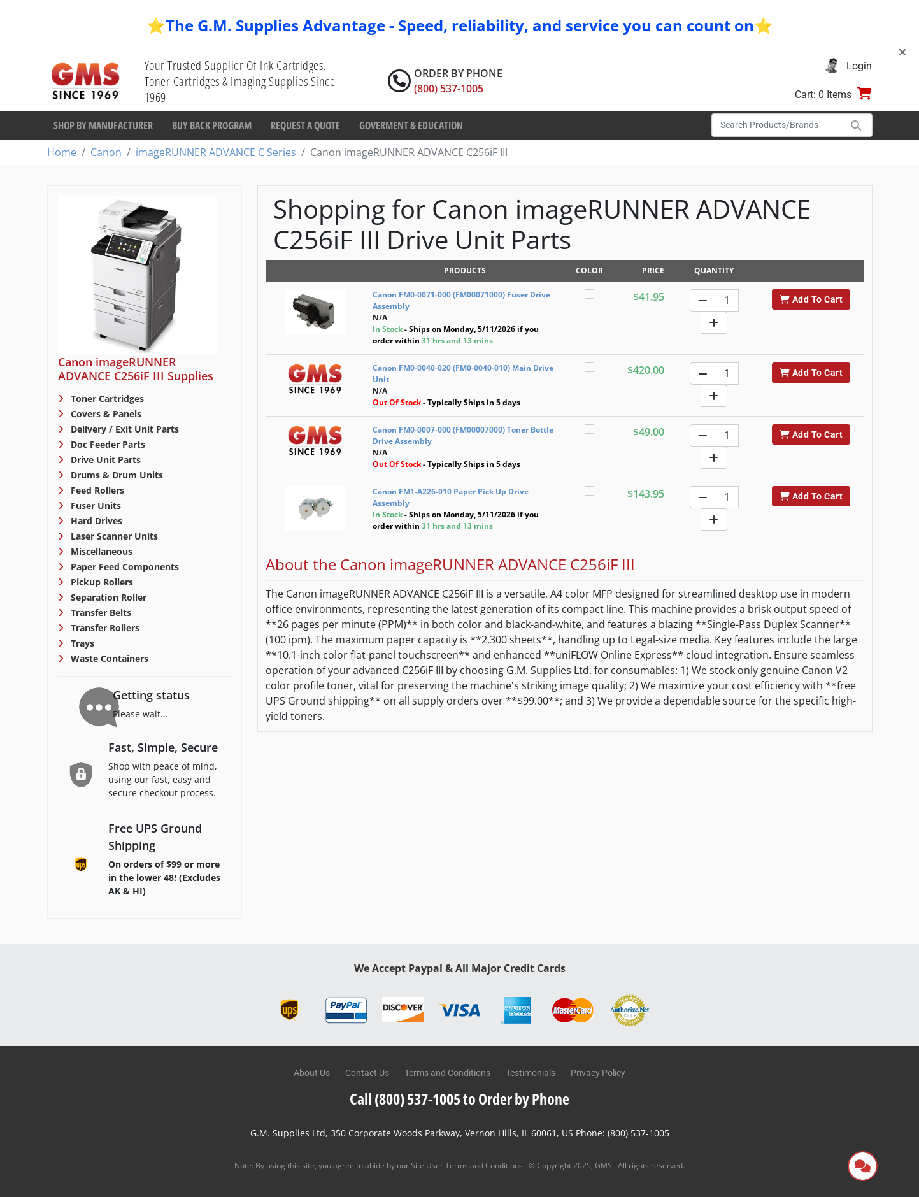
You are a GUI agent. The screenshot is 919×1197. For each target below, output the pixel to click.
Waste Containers (108, 658)
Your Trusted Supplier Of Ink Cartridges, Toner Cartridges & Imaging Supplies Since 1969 (240, 81)
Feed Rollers (96, 490)
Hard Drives (95, 521)
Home (61, 152)
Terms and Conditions (447, 1073)
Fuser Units (94, 505)
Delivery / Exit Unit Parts (123, 429)
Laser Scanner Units (113, 536)
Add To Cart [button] (811, 299)
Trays (81, 643)
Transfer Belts (99, 612)
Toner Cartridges (106, 398)
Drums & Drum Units (115, 475)
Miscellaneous (100, 551)
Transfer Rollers (103, 628)
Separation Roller (107, 597)
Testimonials (530, 1073)
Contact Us (367, 1073)
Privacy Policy (598, 1073)
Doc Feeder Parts (106, 444)
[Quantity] (727, 300)
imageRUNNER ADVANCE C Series (216, 152)
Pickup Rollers (100, 582)
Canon (106, 152)
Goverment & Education (411, 125)
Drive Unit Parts (104, 460)
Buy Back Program (212, 125)
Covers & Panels (104, 414)
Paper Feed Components (123, 567)
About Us (312, 1073)
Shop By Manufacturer (103, 125)
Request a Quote (305, 125)
